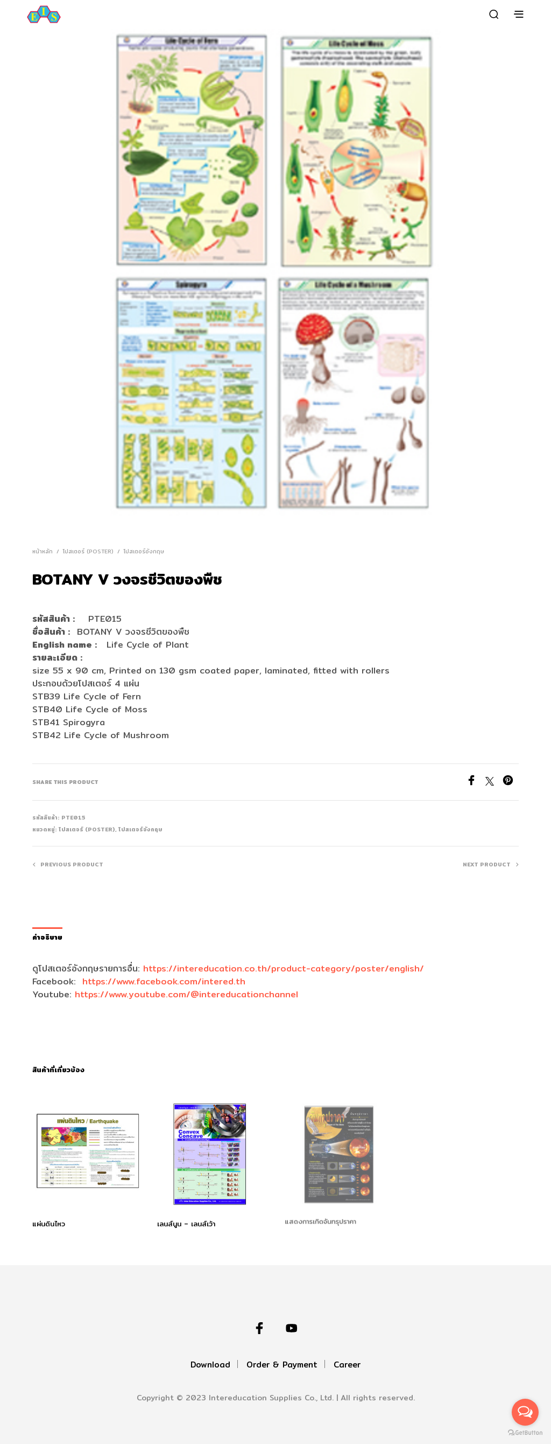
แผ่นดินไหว (48, 1223)
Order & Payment (281, 1364)
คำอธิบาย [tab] (47, 937)
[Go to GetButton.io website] (525, 1432)
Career (347, 1364)
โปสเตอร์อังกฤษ (144, 551)
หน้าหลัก (42, 551)
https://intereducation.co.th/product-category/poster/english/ (283, 968)
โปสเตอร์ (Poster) (88, 551)
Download (210, 1364)
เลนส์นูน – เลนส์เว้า (187, 1221)
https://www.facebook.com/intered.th (163, 981)
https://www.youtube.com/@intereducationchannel (186, 994)
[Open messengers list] (525, 1412)
